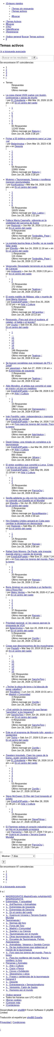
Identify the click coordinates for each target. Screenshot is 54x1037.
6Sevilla (14, 248)
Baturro (35, 131)
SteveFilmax (38, 819)
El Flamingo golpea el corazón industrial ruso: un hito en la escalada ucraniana (29, 828)
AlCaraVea (37, 312)
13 (13, 343)
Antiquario (16, 271)
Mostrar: (18, 856)
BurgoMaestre (39, 513)
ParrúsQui (37, 490)
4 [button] (6, 75)
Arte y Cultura (28, 304)
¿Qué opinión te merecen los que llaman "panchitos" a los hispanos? (26, 710)
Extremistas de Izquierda (21, 371)
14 (13, 345)
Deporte (19, 146)
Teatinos (36, 289)
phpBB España (34, 1017)
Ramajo (36, 544)
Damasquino (38, 409)
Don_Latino (38, 213)
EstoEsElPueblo (19, 302)
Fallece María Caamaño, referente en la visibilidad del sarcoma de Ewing (26, 221)
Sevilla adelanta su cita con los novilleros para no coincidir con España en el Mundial (29, 499)
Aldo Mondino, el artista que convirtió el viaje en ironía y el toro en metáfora (28, 387)
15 (13, 348)
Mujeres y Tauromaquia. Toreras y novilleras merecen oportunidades (28, 180)
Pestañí (15, 648)
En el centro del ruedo (26, 103)
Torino (14, 737)
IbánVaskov (38, 434)
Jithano (35, 457)
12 (13, 340)
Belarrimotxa (17, 144)
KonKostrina (17, 184)
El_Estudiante (18, 100)
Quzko (14, 325)
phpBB (21, 1010)
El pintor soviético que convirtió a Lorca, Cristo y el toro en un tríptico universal (29, 466)
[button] (6, 77)
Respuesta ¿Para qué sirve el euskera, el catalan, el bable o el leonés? (27, 320)
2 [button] (6, 70)
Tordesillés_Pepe (41, 236)
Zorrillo (35, 638)
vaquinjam (15, 368)
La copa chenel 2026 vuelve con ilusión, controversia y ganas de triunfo (26, 96)
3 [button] (6, 72)
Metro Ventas (18, 592)
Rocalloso (15, 692)
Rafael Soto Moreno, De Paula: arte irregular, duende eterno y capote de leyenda (29, 552)
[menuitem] (23, 8)
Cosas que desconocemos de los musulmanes (29, 646)
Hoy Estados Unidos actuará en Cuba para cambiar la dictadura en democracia (28, 522)
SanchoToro (38, 679)
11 (13, 337)
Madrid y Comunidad (19, 694)
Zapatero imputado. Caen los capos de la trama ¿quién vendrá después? (27, 756)
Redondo (16, 225)
